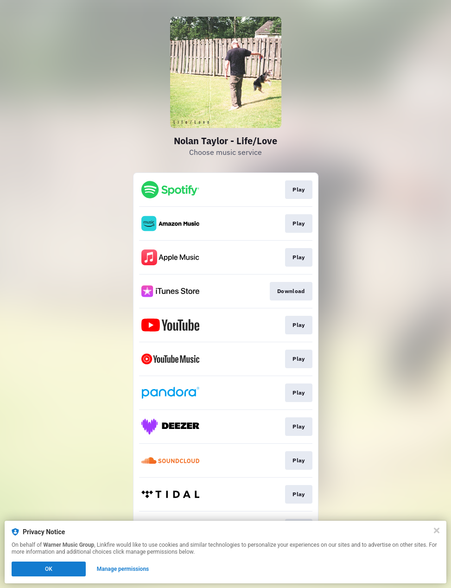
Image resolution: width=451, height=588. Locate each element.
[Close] (436, 530)
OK (48, 569)
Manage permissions (123, 569)
